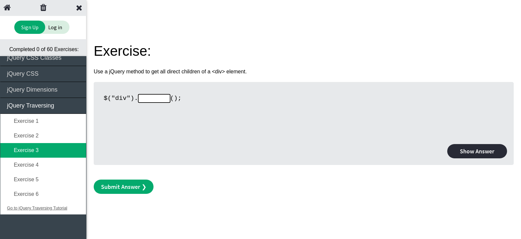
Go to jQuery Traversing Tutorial (37, 207)
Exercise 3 (23, 150)
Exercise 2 (23, 135)
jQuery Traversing (43, 105)
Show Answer (477, 151)
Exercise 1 (23, 121)
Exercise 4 (23, 165)
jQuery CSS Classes (43, 57)
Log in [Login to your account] (55, 27)
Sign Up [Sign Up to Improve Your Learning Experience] (30, 27)
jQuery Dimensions (43, 89)
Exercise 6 (23, 194)
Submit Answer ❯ (124, 187)
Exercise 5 (23, 179)
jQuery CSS (43, 73)
